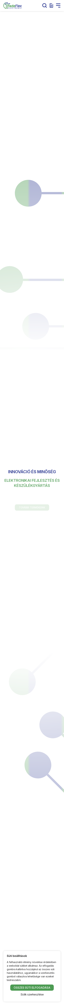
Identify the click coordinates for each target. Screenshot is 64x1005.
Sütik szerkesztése (32, 994)
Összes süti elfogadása (32, 987)
